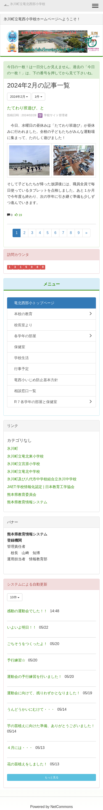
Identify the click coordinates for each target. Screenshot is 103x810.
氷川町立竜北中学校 (23, 471)
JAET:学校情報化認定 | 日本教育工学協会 (40, 487)
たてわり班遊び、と (25, 108)
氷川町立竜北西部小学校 (27, 4)
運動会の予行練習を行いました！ (34, 677)
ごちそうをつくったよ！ (27, 644)
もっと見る (51, 777)
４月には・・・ (20, 748)
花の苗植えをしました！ (27, 764)
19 (18, 215)
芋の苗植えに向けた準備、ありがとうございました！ (51, 726)
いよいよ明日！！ (21, 627)
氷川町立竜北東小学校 (25, 456)
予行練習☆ (16, 660)
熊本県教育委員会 (21, 494)
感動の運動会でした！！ (27, 611)
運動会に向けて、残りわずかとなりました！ (43, 693)
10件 (14, 597)
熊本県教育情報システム (27, 502)
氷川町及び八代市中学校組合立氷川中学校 (42, 479)
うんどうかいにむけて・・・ (31, 709)
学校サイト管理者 (53, 115)
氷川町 (12, 448)
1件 (38, 96)
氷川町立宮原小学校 (23, 464)
